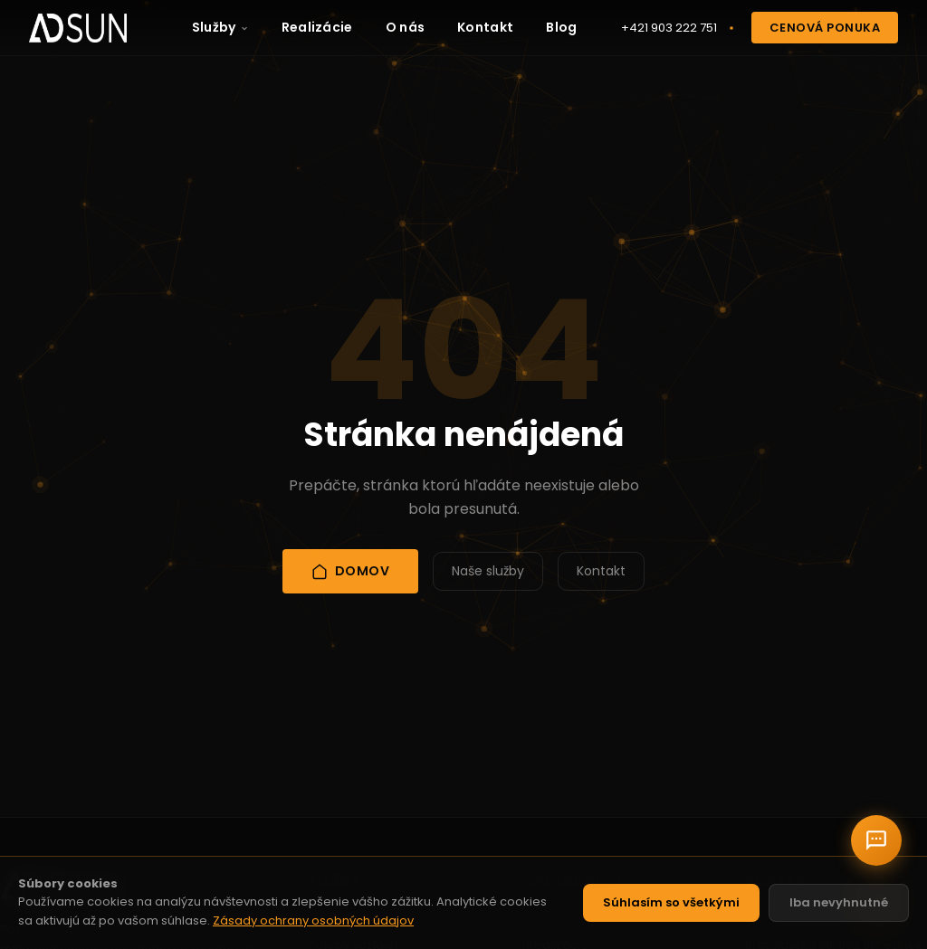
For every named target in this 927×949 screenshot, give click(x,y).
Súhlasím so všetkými (671, 902)
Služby (220, 27)
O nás (405, 27)
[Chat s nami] (876, 840)
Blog (561, 27)
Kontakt (485, 27)
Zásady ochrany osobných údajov (313, 920)
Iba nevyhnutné (838, 902)
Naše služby (488, 571)
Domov (350, 571)
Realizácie (317, 27)
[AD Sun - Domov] (78, 28)
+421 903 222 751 (669, 27)
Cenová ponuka (825, 27)
